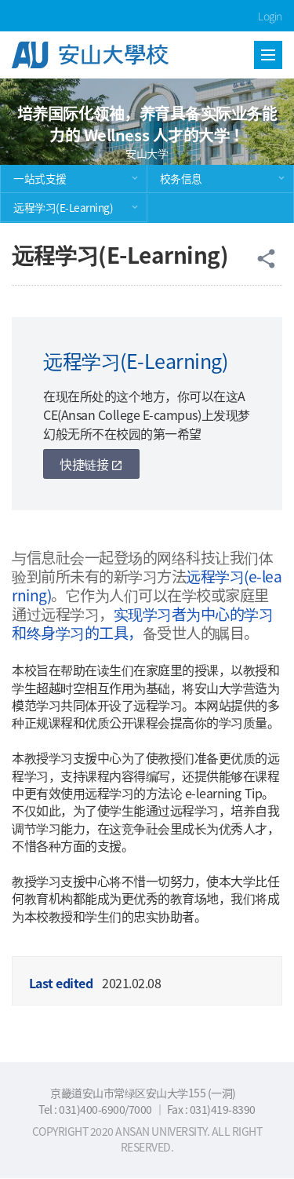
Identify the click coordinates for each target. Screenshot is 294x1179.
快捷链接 (91, 463)
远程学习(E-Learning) (63, 207)
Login (270, 16)
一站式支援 (40, 178)
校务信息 (181, 178)
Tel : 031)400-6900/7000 (96, 1109)
